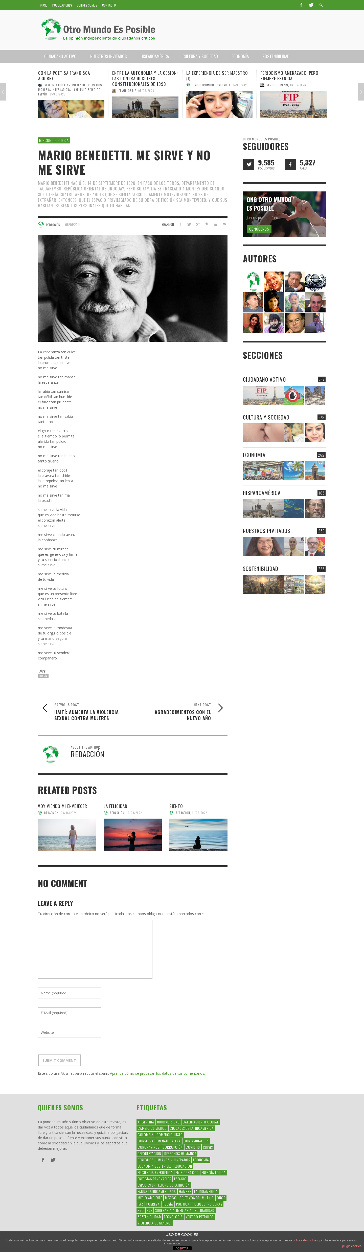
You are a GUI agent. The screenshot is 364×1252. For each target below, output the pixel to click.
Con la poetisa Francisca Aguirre (64, 76)
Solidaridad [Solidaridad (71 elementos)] (204, 1210)
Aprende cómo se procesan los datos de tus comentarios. (157, 1073)
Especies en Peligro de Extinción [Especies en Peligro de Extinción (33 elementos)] (164, 1185)
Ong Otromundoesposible (212, 85)
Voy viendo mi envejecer (62, 806)
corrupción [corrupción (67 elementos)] (173, 1147)
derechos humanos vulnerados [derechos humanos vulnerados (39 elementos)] (164, 1159)
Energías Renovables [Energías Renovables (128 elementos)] (154, 1178)
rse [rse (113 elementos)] (149, 1210)
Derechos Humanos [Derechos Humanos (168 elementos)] (180, 1153)
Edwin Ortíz (127, 91)
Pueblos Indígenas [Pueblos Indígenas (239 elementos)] (207, 1204)
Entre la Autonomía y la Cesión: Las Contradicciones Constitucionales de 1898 (145, 78)
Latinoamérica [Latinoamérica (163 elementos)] (206, 1191)
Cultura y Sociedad (266, 417)
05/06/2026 (57, 94)
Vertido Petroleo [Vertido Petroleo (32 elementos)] (200, 1216)
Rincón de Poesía (54, 140)
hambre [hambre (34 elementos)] (185, 1191)
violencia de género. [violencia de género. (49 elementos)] (155, 1222)
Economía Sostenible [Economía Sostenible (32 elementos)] (154, 1166)
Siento (176, 806)
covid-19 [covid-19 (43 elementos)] (193, 1147)
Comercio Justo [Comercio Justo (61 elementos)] (169, 1134)
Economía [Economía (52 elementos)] (201, 1159)
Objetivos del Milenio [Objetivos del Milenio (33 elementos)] (196, 1197)
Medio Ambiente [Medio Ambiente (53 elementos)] (150, 1197)
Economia (254, 455)
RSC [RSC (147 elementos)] (141, 1210)
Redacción (51, 813)
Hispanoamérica (262, 493)
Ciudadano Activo (264, 379)
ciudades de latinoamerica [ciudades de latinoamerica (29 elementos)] (192, 1128)
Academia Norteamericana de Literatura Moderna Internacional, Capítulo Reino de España (70, 89)
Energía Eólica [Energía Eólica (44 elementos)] (214, 1172)
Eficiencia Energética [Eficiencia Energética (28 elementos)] (155, 1172)
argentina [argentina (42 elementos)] (146, 1121)
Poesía (43, 676)
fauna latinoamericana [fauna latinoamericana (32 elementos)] (157, 1191)
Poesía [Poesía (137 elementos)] (168, 1204)
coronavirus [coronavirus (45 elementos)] (149, 1147)
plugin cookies (351, 1246)
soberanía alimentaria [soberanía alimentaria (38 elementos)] (173, 1210)
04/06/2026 (240, 85)
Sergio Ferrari (277, 85)
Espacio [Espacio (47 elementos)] (180, 1178)
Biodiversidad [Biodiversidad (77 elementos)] (168, 1121)
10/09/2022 (134, 813)
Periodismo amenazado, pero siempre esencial (289, 76)
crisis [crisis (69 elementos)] (208, 1147)
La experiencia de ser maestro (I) (217, 76)
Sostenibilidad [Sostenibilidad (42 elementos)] (149, 1216)
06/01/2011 (72, 224)
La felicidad (115, 806)
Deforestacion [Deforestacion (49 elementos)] (149, 1153)
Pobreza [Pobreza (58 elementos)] (153, 1204)
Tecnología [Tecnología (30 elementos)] (173, 1216)
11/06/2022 (199, 813)
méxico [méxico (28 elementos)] (170, 1197)
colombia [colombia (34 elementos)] (145, 1134)
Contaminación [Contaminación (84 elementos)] (196, 1140)
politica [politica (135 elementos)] (183, 1204)
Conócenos (259, 229)
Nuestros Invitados (266, 530)
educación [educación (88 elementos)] (183, 1166)
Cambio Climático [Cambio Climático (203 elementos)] (152, 1128)
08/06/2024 (69, 813)
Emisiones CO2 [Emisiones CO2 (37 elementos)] (187, 1172)
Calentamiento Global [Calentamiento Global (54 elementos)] (201, 1121)
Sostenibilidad (260, 568)
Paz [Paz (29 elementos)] (140, 1204)
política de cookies (305, 1240)
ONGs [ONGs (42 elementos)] (221, 1197)
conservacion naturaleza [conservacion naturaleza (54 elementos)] (159, 1140)
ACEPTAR (181, 1248)
